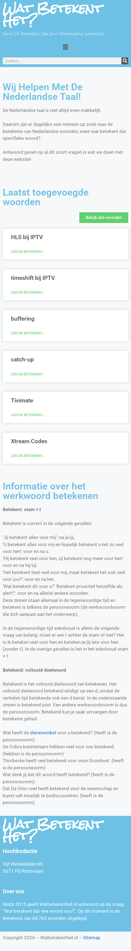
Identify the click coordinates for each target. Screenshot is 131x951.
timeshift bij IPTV (33, 278)
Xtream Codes (29, 441)
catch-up (22, 359)
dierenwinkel (43, 732)
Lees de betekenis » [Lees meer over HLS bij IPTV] (27, 252)
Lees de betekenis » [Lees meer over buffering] (27, 333)
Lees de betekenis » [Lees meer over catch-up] (27, 374)
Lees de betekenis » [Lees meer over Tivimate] (27, 415)
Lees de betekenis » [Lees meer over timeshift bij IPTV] (27, 292)
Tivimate (22, 400)
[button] (65, 47)
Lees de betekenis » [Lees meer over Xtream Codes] (27, 456)
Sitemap (91, 937)
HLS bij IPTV (27, 237)
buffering (22, 318)
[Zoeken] (124, 60)
